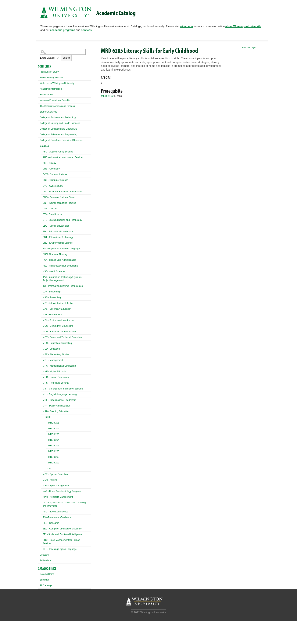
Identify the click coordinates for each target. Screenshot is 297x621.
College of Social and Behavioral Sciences (61, 140)
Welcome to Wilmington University (57, 83)
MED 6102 (107, 95)
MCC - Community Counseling (58, 326)
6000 (48, 417)
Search (66, 58)
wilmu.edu (186, 26)
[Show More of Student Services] (39, 111)
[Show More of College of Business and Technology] (39, 117)
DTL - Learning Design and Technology (62, 220)
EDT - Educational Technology (58, 237)
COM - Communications (55, 174)
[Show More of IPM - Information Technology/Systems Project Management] (42, 276)
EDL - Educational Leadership (58, 231)
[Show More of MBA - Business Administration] (42, 320)
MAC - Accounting (52, 297)
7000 (48, 468)
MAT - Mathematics (52, 314)
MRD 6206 (53, 451)
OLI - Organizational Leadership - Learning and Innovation (64, 504)
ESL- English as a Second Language (61, 248)
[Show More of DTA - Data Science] (42, 214)
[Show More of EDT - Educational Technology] (42, 237)
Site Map (44, 579)
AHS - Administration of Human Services (63, 157)
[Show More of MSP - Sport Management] (42, 485)
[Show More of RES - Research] (42, 522)
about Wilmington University (243, 26)
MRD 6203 (53, 434)
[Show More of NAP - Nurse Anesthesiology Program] (42, 491)
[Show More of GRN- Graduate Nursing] (42, 254)
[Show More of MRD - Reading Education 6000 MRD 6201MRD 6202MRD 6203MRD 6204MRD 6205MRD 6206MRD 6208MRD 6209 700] (42, 411)
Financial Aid (46, 94)
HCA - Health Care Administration (59, 260)
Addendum (45, 560)
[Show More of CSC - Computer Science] (42, 179)
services (86, 30)
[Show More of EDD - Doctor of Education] (42, 225)
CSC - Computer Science (55, 180)
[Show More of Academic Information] (39, 88)
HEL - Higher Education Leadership (60, 265)
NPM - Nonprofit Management (58, 497)
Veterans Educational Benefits (55, 100)
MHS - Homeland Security (56, 383)
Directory (44, 554)
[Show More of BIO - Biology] (42, 162)
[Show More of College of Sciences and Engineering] (39, 134)
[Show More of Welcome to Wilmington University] (39, 83)
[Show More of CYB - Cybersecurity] (42, 185)
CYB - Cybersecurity (53, 186)
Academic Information (51, 89)
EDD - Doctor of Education (56, 226)
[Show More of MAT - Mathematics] (42, 314)
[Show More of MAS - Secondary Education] (42, 308)
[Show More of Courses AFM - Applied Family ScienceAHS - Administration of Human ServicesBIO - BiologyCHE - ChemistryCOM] (39, 145)
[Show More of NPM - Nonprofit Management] (42, 496)
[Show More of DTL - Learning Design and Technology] (42, 219)
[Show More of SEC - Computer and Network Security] (42, 528)
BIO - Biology (49, 163)
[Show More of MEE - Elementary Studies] (42, 354)
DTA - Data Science (52, 214)
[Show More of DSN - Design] (42, 208)
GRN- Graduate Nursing (55, 254)
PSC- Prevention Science (55, 511)
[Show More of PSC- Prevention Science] (42, 511)
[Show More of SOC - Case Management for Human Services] (42, 539)
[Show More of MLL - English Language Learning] (42, 394)
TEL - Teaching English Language (60, 549)
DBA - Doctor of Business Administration (63, 191)
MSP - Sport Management (56, 485)
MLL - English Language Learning (60, 394)
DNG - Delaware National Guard (59, 197)
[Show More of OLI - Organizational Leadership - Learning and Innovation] (42, 502)
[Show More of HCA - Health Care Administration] (42, 259)
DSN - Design (49, 208)
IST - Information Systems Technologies (63, 286)
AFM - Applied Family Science (58, 151)
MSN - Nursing (50, 480)
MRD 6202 (53, 428)
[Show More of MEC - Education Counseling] (42, 343)
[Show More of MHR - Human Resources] (42, 377)
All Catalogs (46, 585)
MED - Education (51, 348)
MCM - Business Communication (59, 331)
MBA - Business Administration (58, 320)
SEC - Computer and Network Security (62, 528)
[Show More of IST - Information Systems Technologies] (42, 285)
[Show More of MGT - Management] (42, 360)
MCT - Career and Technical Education (62, 337)
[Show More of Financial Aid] (39, 94)
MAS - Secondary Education (57, 309)
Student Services (48, 111)
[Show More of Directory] (39, 554)
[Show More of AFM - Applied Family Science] (42, 151)
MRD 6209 (53, 462)
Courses (44, 146)
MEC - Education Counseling (57, 343)
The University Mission (51, 77)
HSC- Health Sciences (54, 271)
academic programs (62, 30)
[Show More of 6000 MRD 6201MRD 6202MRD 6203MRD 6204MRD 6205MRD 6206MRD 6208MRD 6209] (44, 417)
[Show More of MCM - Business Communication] (42, 331)
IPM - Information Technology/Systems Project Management (62, 279)
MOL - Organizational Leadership (59, 400)
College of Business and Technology (58, 117)
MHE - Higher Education (55, 371)
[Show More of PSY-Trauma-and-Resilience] (42, 517)
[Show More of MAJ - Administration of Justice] (42, 303)
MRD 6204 (53, 440)
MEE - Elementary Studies (56, 354)
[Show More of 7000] (44, 469)
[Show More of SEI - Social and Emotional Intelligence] (42, 534)
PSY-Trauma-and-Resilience (57, 517)
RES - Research (51, 523)
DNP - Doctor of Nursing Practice (59, 203)
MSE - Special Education (55, 474)
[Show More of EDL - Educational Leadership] (42, 231)
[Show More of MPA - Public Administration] (42, 405)
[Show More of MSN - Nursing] (42, 479)
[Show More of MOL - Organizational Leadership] (42, 399)
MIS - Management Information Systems (63, 388)
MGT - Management (53, 360)
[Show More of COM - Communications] (42, 174)
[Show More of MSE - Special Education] (42, 474)
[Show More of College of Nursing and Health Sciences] (39, 123)
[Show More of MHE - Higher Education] (42, 371)
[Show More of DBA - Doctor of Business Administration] (42, 191)
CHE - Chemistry (51, 168)
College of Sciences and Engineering (58, 134)
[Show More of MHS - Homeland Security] (42, 382)
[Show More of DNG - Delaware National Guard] (42, 197)
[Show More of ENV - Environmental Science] (42, 242)
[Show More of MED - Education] (42, 348)
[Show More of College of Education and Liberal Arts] (39, 128)
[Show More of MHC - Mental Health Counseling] (42, 365)
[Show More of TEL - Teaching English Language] (42, 548)
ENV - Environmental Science (58, 243)
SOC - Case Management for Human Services (61, 542)
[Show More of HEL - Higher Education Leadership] (42, 265)
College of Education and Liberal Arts (58, 128)
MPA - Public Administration (56, 405)
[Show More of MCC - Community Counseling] (42, 325)
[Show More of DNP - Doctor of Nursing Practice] (42, 202)
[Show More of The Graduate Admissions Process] (39, 105)
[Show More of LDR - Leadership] (42, 291)
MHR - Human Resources (56, 377)
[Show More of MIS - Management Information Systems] (42, 388)
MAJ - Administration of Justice (58, 303)
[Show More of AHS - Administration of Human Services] (42, 157)
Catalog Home (47, 574)
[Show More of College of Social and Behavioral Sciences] (39, 140)
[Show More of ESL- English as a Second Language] (42, 248)
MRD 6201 (53, 422)
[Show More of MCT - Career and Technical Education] (42, 337)
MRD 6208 (53, 457)
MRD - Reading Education (56, 411)
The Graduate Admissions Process (57, 106)
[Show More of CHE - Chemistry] (42, 168)
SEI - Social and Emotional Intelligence (62, 534)
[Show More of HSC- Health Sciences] (42, 271)
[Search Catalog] (63, 52)
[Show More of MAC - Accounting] (42, 297)
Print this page (249, 47)
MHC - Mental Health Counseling (59, 366)
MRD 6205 (53, 445)
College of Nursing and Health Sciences (60, 123)
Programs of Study (49, 72)
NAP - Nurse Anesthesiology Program (62, 491)
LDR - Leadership (51, 291)
